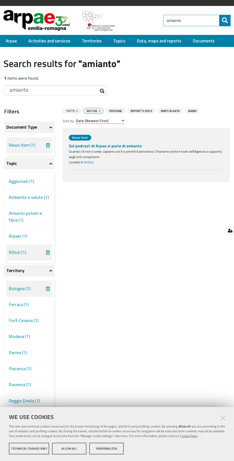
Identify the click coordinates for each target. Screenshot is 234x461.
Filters (11, 111)
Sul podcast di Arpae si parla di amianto (105, 146)
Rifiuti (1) (17, 252)
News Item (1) (22, 145)
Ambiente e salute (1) (29, 197)
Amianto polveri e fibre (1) (25, 217)
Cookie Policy (189, 436)
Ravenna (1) (20, 384)
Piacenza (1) (20, 368)
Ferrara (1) (19, 304)
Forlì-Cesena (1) (24, 320)
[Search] (225, 20)
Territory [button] (15, 270)
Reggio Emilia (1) (24, 400)
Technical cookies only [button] (29, 449)
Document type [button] (21, 127)
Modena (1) (19, 336)
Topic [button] (11, 163)
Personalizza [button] (106, 449)
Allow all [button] (69, 449)
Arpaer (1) (18, 236)
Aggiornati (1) (21, 181)
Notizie (88, 161)
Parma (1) (18, 352)
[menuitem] (11, 41)
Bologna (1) (20, 288)
